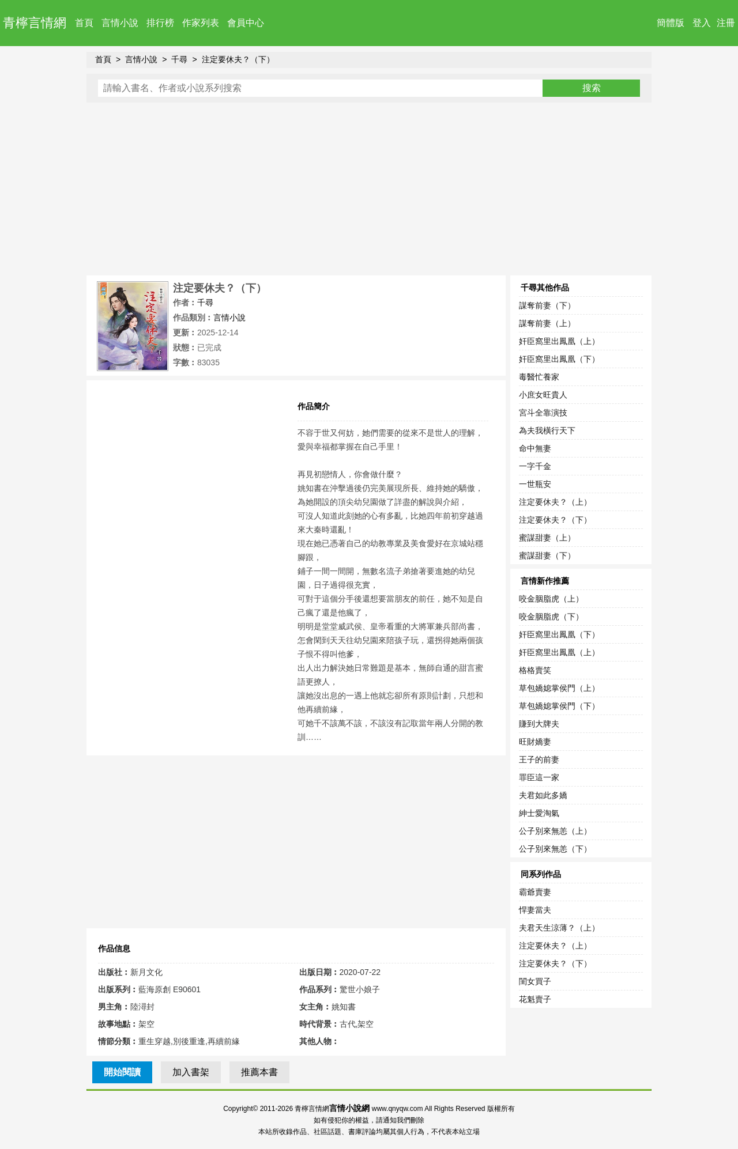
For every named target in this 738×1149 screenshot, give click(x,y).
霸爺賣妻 (535, 892)
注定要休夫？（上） (555, 502)
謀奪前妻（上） (547, 323)
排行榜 (160, 23)
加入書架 (190, 1072)
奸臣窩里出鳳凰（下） (559, 359)
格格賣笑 (535, 670)
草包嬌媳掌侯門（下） (559, 705)
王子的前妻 (539, 759)
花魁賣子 (535, 999)
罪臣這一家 (539, 777)
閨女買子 (535, 981)
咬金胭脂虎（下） (551, 616)
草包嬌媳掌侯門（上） (559, 688)
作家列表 (200, 23)
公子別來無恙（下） (555, 848)
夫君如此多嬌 (543, 795)
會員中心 (245, 23)
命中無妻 (535, 448)
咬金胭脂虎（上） (551, 598)
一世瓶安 (535, 484)
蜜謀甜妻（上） (547, 537)
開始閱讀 (122, 1072)
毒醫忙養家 (539, 376)
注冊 (726, 23)
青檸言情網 (34, 23)
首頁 (84, 23)
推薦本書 (259, 1072)
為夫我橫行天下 (547, 430)
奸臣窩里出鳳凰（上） (559, 341)
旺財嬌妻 (535, 741)
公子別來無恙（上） (555, 831)
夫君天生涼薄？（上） (559, 927)
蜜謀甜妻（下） (547, 555)
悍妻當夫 (535, 909)
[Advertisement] (369, 189)
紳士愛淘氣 (539, 813)
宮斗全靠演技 (543, 412)
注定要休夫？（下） (238, 59)
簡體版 (670, 23)
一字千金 (535, 466)
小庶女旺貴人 (543, 394)
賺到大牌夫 (539, 723)
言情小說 (119, 23)
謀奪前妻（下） (547, 305)
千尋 (179, 59)
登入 (701, 23)
